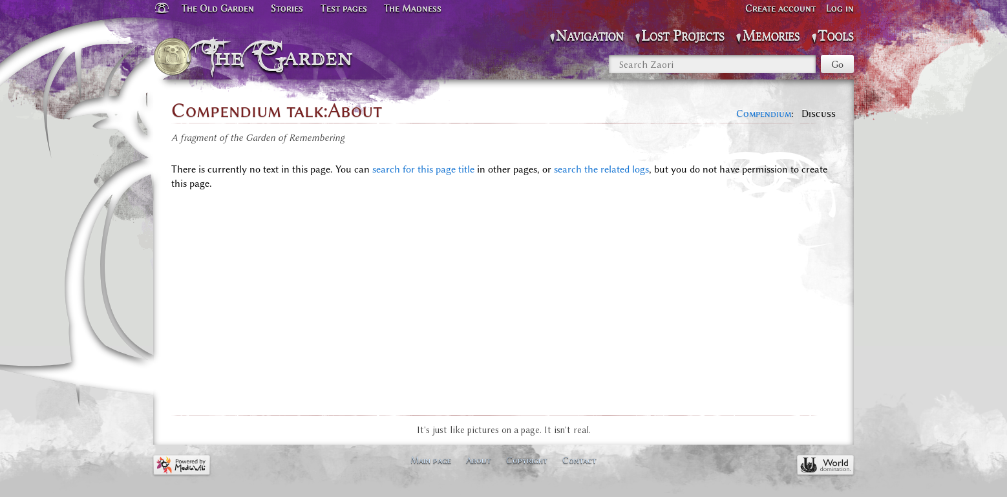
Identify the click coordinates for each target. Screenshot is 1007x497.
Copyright (526, 460)
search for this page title (423, 169)
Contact (579, 460)
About (478, 460)
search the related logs (601, 169)
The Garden (281, 57)
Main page (430, 460)
